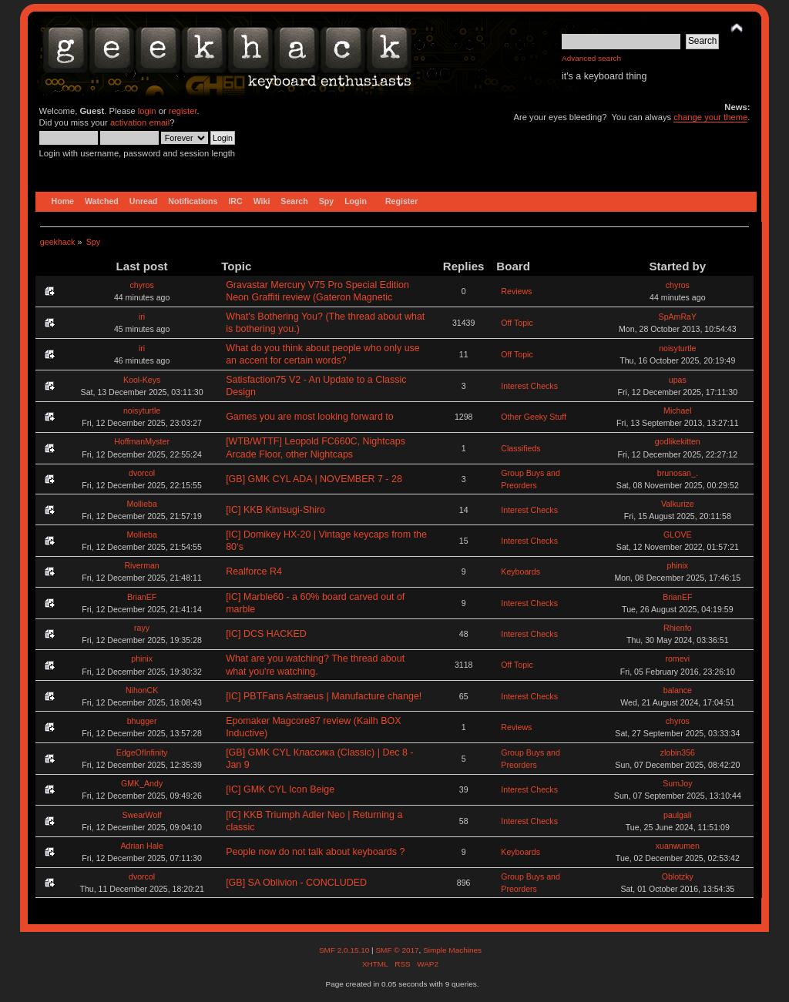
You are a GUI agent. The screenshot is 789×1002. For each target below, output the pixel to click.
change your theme (710, 117)
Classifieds (520, 448)
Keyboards (520, 571)
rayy (141, 627)
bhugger (142, 721)
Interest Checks (529, 385)
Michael (677, 410)
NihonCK (142, 690)
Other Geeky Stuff (533, 416)
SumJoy (677, 783)
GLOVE (677, 534)
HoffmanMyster (142, 441)
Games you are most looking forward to (310, 416)
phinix (677, 565)
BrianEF (141, 597)
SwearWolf (142, 814)
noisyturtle (677, 348)
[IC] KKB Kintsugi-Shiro (275, 509)
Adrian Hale (141, 845)
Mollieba (141, 503)
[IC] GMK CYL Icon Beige (280, 789)
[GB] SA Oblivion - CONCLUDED (296, 882)
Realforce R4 (254, 571)
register (183, 111)
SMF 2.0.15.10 (345, 950)
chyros (142, 285)
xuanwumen (678, 845)
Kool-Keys (141, 379)
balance (677, 690)
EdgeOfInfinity (142, 752)
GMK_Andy (142, 783)
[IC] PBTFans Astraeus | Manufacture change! (323, 696)
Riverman (141, 565)
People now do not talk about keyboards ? (315, 851)
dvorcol (142, 473)
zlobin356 (677, 752)
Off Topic (516, 322)
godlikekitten (677, 441)
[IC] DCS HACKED (266, 633)
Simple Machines (452, 950)
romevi (677, 658)
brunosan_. (677, 473)
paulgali (677, 814)
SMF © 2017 (396, 950)
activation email (140, 122)
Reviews (516, 291)
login (147, 111)
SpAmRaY (678, 316)
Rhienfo (677, 627)
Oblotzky (677, 876)
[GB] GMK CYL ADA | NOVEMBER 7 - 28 (314, 479)
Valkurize (677, 503)
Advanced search (591, 58)
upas (678, 379)
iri (142, 316)
